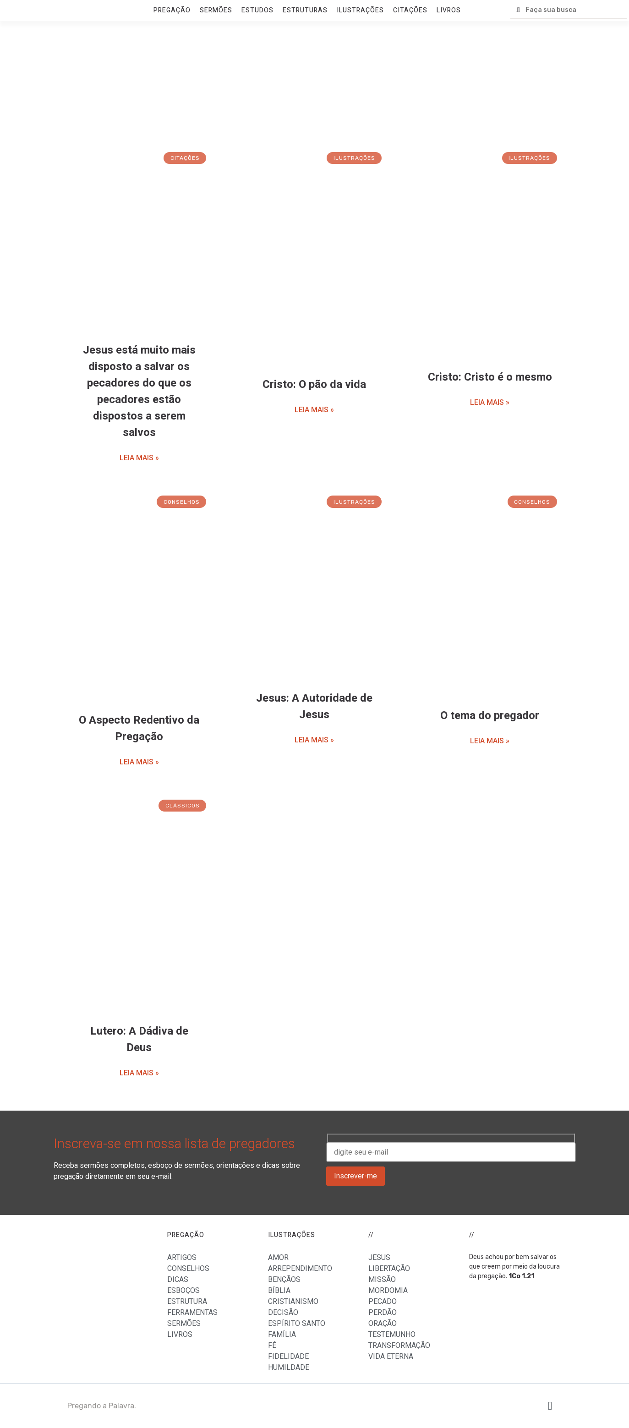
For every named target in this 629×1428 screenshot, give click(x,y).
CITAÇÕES (410, 10)
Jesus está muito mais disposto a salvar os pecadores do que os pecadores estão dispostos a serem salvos (139, 391)
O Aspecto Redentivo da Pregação (139, 728)
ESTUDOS (257, 10)
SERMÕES (216, 10)
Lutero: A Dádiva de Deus (139, 1039)
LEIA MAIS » (139, 457)
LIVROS (449, 10)
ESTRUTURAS (305, 10)
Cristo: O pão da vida (314, 384)
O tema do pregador (489, 716)
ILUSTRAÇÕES (360, 10)
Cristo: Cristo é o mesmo (490, 377)
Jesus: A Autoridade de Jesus (314, 706)
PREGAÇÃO (172, 10)
